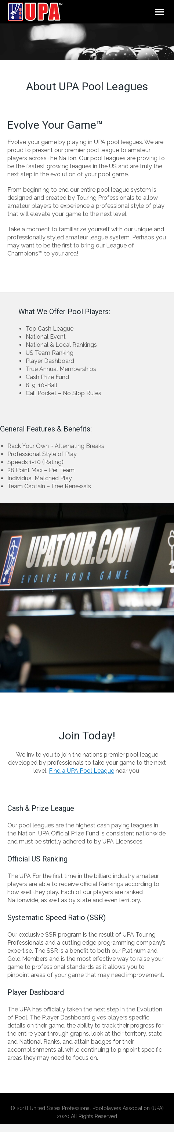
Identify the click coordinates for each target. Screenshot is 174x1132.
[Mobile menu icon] (159, 12)
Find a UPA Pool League (81, 770)
